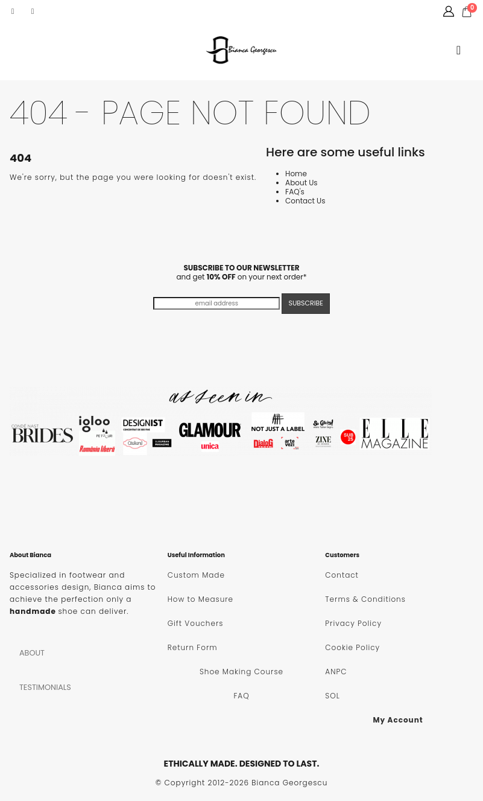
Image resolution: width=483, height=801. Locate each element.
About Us (301, 182)
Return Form (193, 647)
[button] (459, 50)
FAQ (241, 696)
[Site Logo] (242, 50)
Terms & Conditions (365, 599)
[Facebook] (12, 11)
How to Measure (200, 599)
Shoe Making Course (241, 671)
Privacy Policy (353, 623)
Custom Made (196, 575)
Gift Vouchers (196, 623)
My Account (398, 720)
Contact (342, 575)
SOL (332, 696)
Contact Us (305, 201)
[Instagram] (32, 11)
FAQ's (295, 192)
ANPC (336, 671)
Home (296, 173)
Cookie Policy (352, 647)
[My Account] (448, 11)
